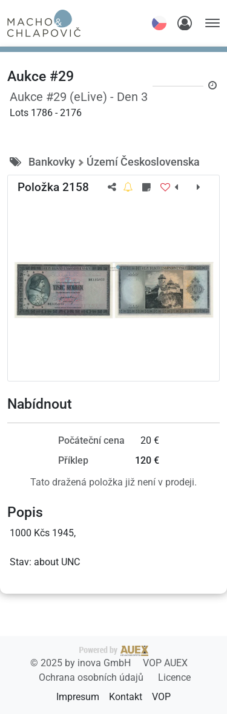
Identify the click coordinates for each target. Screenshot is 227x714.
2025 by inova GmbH (89, 657)
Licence (174, 677)
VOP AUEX (165, 663)
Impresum (77, 697)
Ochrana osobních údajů (92, 677)
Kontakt (125, 697)
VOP (161, 697)
